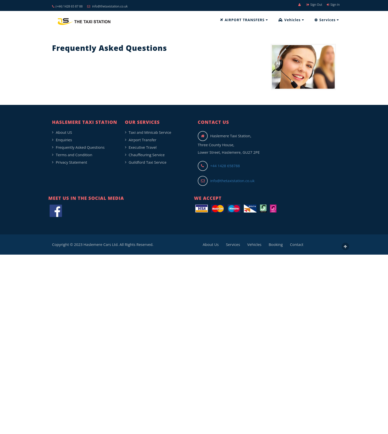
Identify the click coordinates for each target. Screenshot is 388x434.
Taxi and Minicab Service (150, 132)
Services (327, 19)
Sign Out (314, 4)
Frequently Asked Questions (80, 147)
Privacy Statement (71, 162)
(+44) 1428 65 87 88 (67, 6)
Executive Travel (143, 147)
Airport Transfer (143, 139)
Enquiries (64, 139)
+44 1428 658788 (225, 165)
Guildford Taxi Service (148, 162)
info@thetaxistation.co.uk (107, 6)
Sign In (333, 4)
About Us (211, 244)
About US (64, 132)
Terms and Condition (74, 154)
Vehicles (291, 19)
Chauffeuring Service (147, 154)
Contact (296, 244)
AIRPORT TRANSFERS (244, 19)
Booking (276, 244)
